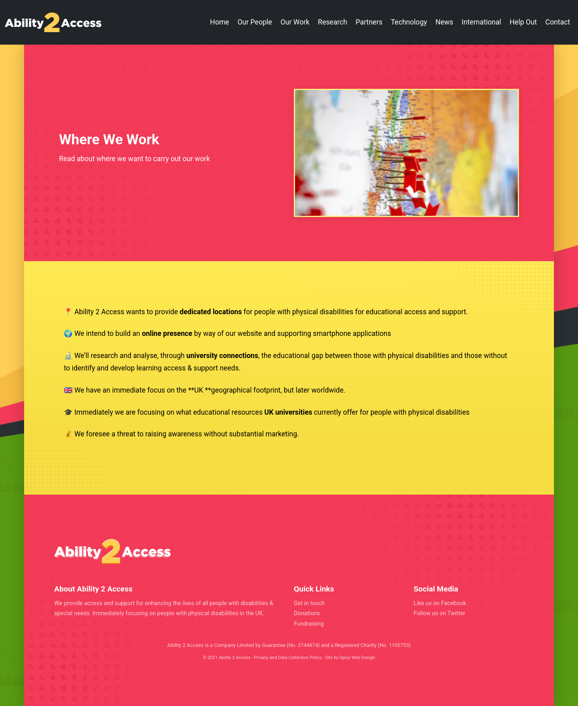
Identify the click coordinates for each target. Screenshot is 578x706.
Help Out (523, 22)
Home (219, 22)
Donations (307, 613)
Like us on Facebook (440, 603)
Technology (409, 22)
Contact (557, 22)
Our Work (295, 22)
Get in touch (309, 603)
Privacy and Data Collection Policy (288, 657)
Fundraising (309, 623)
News (444, 22)
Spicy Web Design (357, 657)
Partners (369, 22)
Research (332, 22)
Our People (255, 22)
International (481, 22)
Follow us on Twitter (439, 613)
